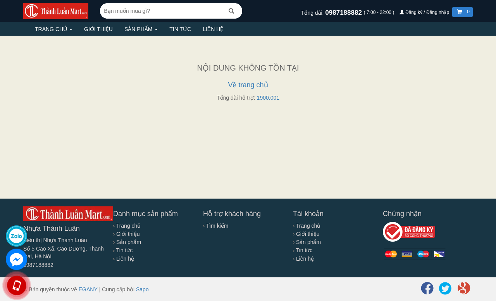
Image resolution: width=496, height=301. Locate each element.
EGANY (88, 289)
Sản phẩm (141, 29)
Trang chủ (53, 29)
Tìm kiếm (215, 226)
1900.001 (268, 98)
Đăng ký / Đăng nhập (425, 12)
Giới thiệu (98, 29)
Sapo (142, 289)
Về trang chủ (248, 85)
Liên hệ (213, 29)
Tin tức (180, 29)
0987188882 (344, 12)
